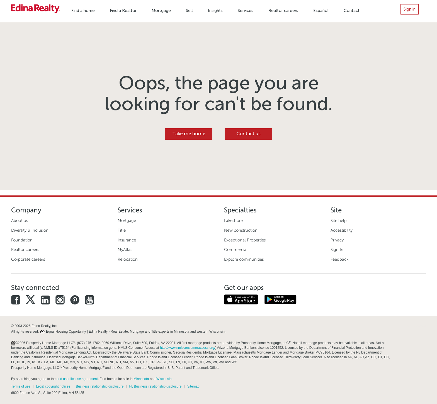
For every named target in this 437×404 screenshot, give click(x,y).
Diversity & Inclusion (29, 230)
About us (19, 220)
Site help (339, 220)
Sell (189, 10)
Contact (352, 10)
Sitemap (193, 386)
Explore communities (244, 259)
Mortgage (161, 10)
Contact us (248, 133)
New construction (241, 230)
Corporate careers (28, 259)
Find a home (83, 10)
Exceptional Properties (245, 240)
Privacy (337, 240)
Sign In (337, 249)
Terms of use (20, 386)
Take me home (188, 133)
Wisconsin (164, 379)
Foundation (22, 240)
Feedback (339, 259)
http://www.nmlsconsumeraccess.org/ (187, 348)
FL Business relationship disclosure (155, 386)
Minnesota (141, 379)
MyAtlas (125, 249)
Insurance (127, 240)
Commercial (235, 249)
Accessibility (342, 230)
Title (122, 230)
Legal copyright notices (53, 386)
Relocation (128, 259)
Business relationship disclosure (99, 386)
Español (321, 10)
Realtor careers (283, 10)
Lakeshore (233, 220)
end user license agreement (77, 379)
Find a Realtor (123, 10)
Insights (215, 10)
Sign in (410, 9)
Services (245, 10)
